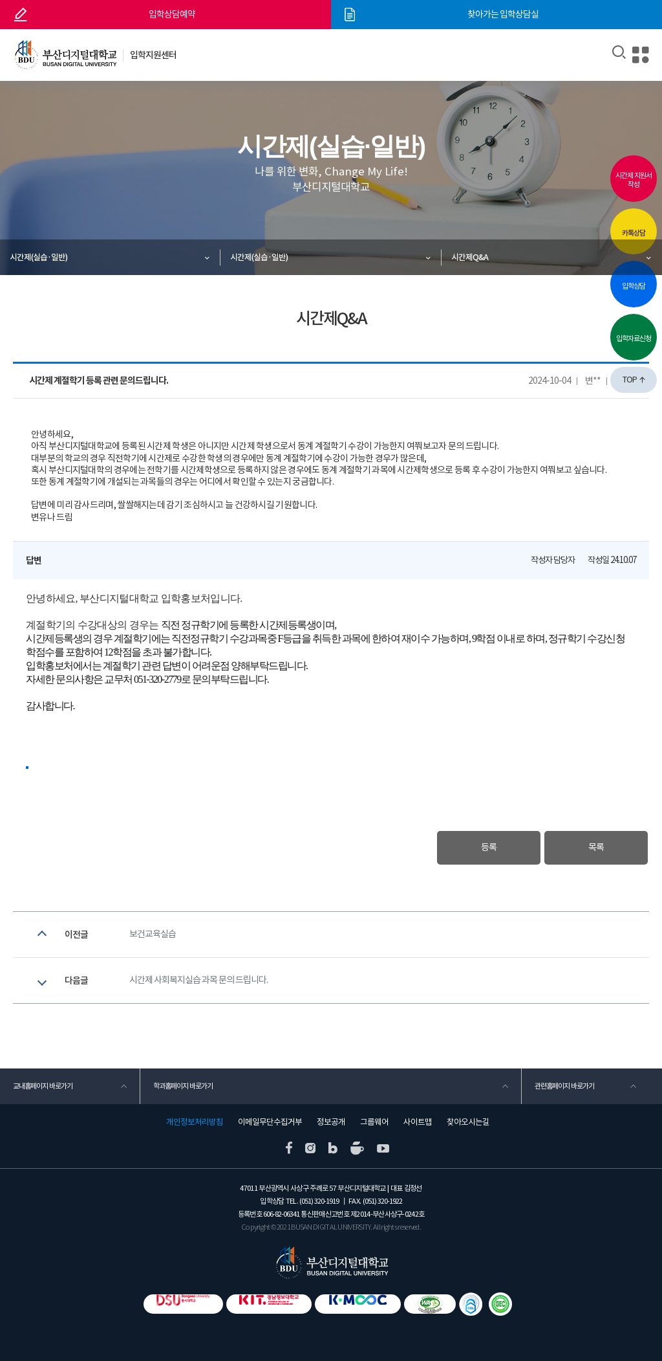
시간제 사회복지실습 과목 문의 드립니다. (198, 980)
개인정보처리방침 (194, 1122)
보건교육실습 (152, 934)
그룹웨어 (374, 1122)
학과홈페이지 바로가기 (183, 1085)
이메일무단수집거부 (270, 1122)
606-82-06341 (281, 1214)
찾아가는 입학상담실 (503, 14)
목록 (596, 848)
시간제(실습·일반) (38, 257)
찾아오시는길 (468, 1122)
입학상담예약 (172, 14)
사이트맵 (417, 1122)
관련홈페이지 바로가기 (564, 1085)
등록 (488, 848)
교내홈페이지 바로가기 (42, 1085)
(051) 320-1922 (382, 1201)
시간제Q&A (469, 257)
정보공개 (331, 1122)
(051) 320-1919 (319, 1201)
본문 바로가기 (0, 0)
